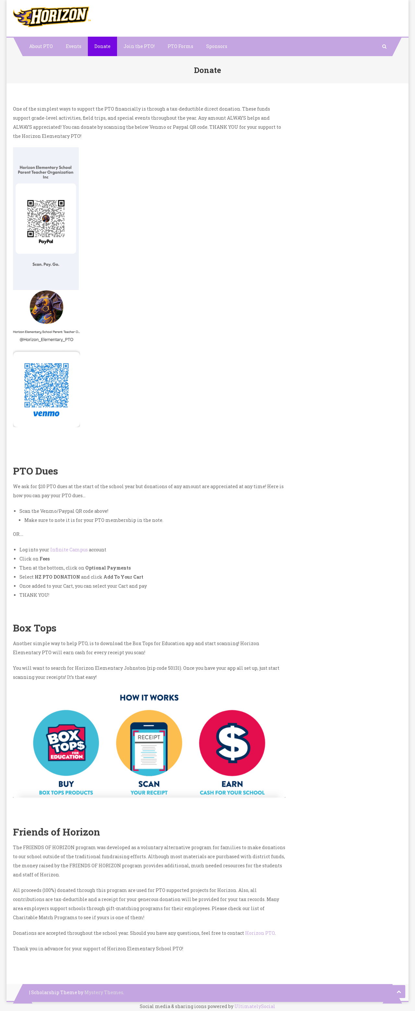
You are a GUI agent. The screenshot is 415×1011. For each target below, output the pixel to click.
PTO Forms (180, 46)
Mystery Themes (103, 992)
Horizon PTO (260, 933)
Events (73, 46)
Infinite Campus (69, 550)
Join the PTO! (139, 46)
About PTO (41, 46)
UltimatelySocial (254, 1006)
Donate (102, 46)
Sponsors (216, 46)
